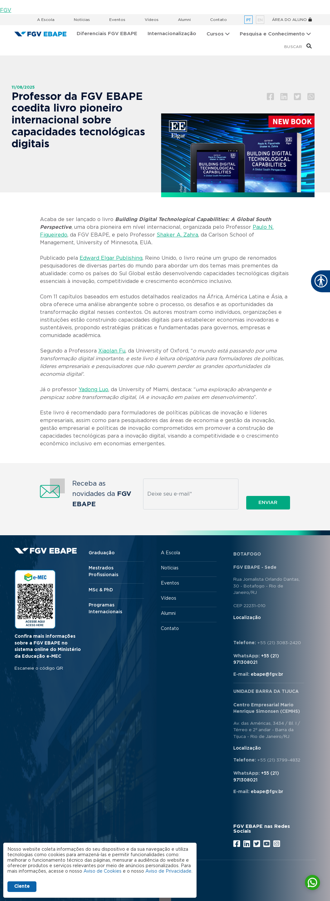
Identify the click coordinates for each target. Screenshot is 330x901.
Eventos (117, 20)
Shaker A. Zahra (177, 234)
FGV (5, 10)
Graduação (102, 553)
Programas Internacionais (105, 608)
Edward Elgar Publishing (111, 258)
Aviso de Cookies (102, 871)
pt (248, 20)
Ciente (22, 886)
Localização (247, 617)
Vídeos (152, 20)
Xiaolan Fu (111, 351)
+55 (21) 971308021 (256, 659)
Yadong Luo (93, 389)
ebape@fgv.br (267, 674)
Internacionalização (172, 33)
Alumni (184, 20)
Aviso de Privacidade (168, 871)
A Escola (45, 20)
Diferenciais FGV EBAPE (107, 33)
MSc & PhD (101, 590)
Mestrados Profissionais (103, 571)
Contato (218, 20)
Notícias (82, 20)
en (260, 20)
